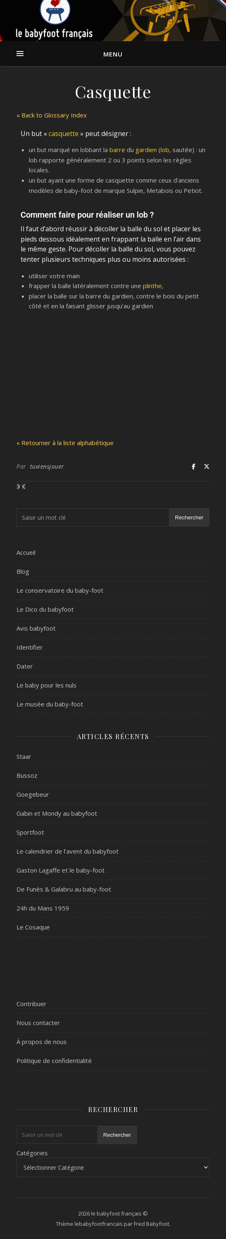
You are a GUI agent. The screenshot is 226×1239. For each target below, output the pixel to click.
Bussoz (26, 775)
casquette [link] (64, 133)
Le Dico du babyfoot (45, 609)
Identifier (29, 647)
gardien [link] (146, 149)
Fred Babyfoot (151, 1223)
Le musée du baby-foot (49, 704)
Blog (22, 571)
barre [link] (117, 149)
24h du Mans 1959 (42, 908)
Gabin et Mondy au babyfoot (56, 813)
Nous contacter (38, 1022)
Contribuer (31, 1004)
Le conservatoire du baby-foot (59, 590)
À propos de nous (41, 1041)
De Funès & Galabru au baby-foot (63, 889)
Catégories (32, 1153)
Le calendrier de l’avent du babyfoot (67, 851)
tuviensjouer (47, 466)
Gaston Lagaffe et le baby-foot (60, 870)
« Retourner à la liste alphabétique (65, 443)
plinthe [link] (152, 286)
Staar (23, 756)
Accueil (25, 552)
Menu (113, 54)
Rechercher (189, 517)
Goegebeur (32, 794)
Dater (24, 666)
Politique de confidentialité (54, 1060)
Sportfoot (30, 832)
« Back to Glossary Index (51, 115)
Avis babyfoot (36, 628)
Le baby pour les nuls (46, 685)
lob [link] (165, 149)
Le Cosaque (33, 927)
